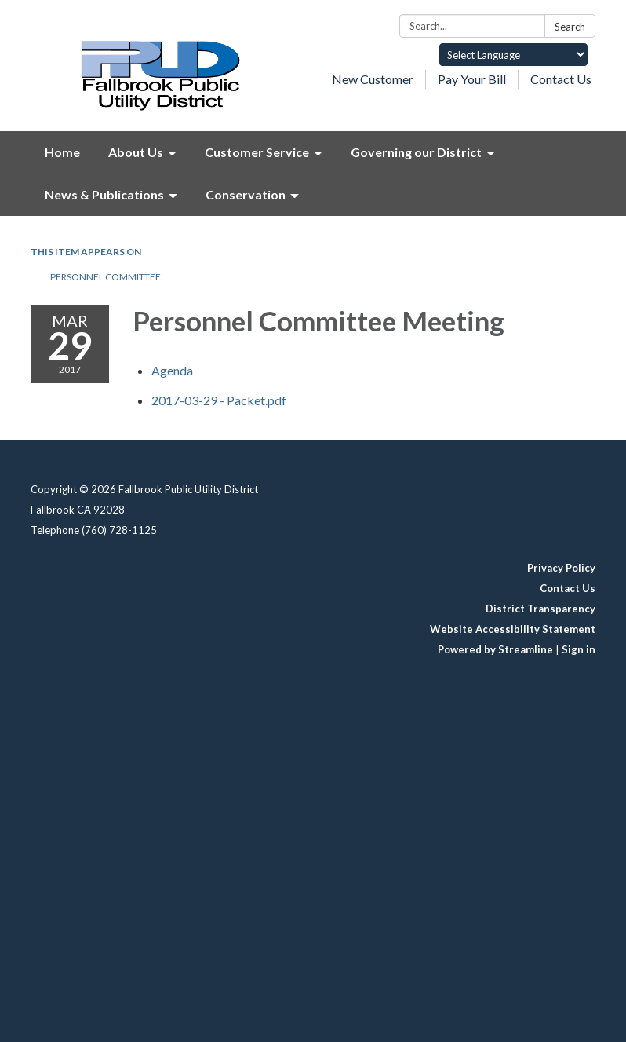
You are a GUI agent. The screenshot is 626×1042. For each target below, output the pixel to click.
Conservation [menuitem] (246, 194)
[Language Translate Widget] (513, 54)
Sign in (578, 649)
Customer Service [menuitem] (257, 151)
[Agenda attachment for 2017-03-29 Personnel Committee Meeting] (172, 370)
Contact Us (560, 78)
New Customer (372, 78)
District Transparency (540, 608)
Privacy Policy (561, 567)
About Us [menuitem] (135, 151)
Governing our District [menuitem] (416, 151)
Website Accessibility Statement (512, 629)
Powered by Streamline (495, 649)
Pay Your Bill (472, 78)
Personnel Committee (105, 277)
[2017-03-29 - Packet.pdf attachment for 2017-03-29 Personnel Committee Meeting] (218, 400)
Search (570, 26)
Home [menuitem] (62, 151)
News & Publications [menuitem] (104, 194)
